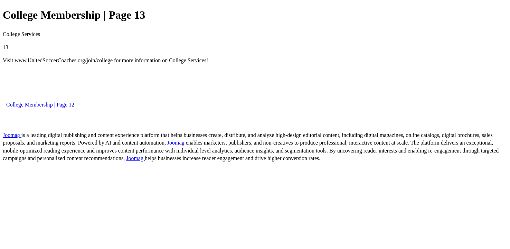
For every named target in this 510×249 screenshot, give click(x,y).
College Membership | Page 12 (40, 105)
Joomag (12, 135)
